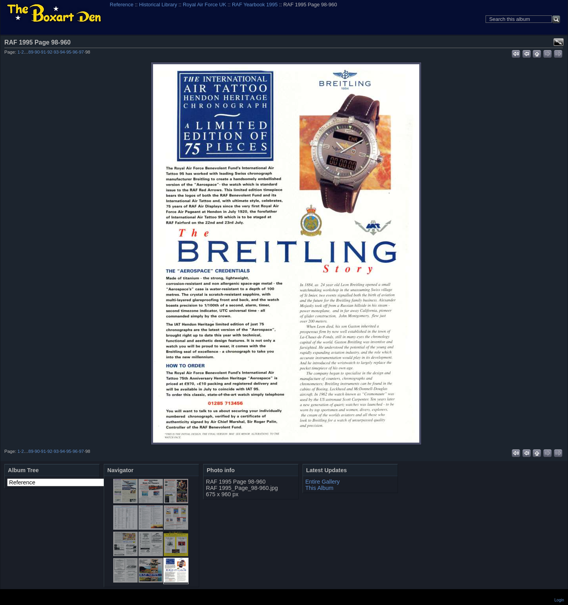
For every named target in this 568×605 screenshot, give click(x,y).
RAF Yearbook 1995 (255, 4)
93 (56, 52)
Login (559, 600)
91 (43, 52)
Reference (121, 4)
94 (62, 52)
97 (81, 52)
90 (37, 52)
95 (68, 52)
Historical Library (158, 4)
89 (31, 52)
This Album (319, 488)
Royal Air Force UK (204, 4)
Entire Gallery (322, 481)
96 (75, 52)
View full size (558, 42)
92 (49, 52)
